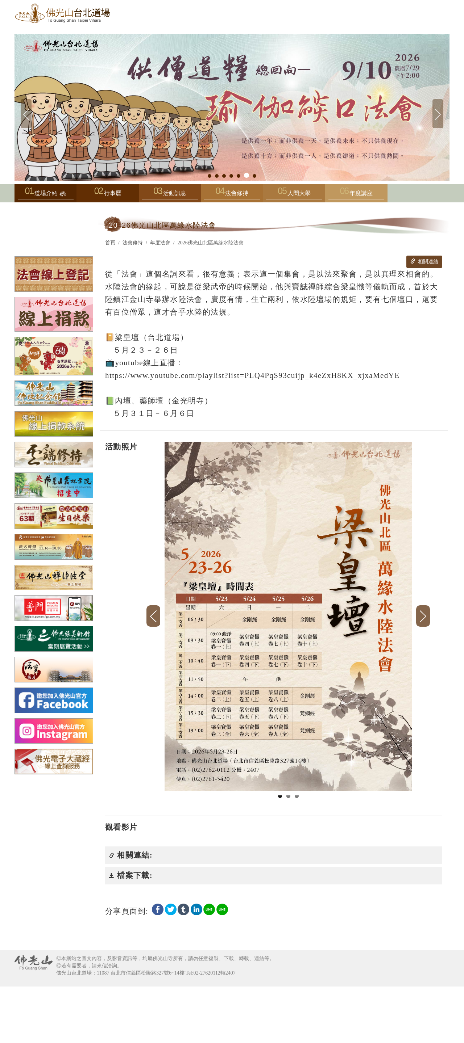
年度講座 (356, 195)
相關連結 (424, 261)
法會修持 (232, 195)
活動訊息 (170, 195)
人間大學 (294, 195)
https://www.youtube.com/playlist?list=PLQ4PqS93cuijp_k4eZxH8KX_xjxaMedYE (252, 375)
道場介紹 (46, 195)
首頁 (110, 242)
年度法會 (160, 242)
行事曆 (112, 193)
